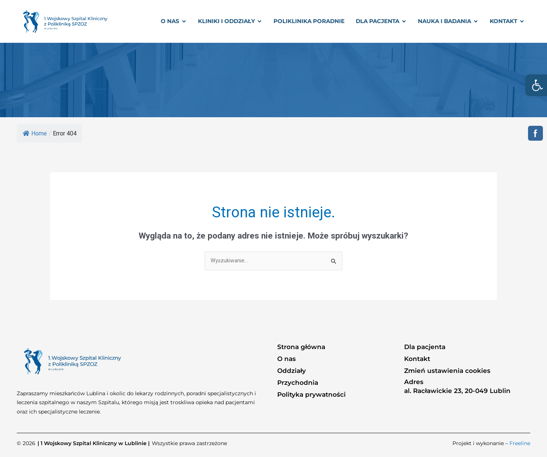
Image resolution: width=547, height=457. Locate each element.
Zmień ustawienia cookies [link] (447, 371)
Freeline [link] (519, 444)
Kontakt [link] (417, 359)
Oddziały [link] (291, 371)
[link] (536, 85)
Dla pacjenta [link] (424, 347)
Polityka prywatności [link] (311, 395)
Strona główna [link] (301, 347)
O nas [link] (286, 359)
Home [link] (35, 133)
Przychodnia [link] (297, 383)
